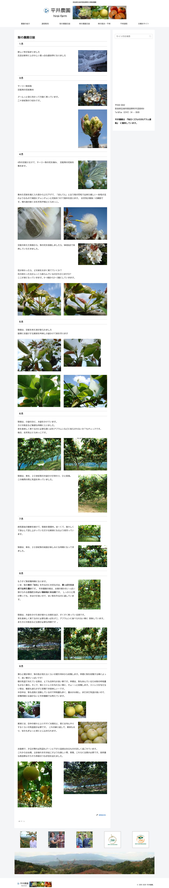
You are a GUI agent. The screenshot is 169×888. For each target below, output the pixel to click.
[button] (150, 36)
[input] (133, 36)
